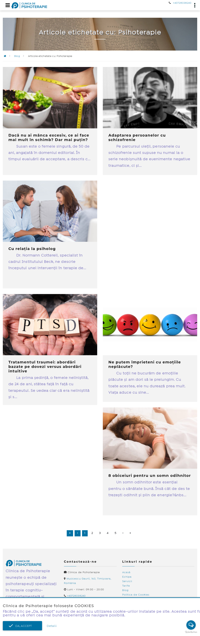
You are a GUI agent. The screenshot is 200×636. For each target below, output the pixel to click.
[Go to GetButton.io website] (191, 632)
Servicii (127, 581)
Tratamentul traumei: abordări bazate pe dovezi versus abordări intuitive (44, 366)
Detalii (52, 626)
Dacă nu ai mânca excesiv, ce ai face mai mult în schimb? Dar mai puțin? (48, 137)
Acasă (126, 572)
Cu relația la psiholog (32, 248)
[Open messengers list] (191, 625)
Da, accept (22, 626)
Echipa (127, 577)
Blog (17, 56)
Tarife (126, 586)
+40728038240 (182, 3)
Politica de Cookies (135, 595)
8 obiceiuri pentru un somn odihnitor (149, 475)
